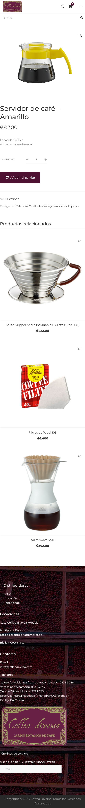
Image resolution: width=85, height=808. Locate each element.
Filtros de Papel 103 (42, 432)
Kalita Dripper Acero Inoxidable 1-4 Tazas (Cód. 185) (42, 325)
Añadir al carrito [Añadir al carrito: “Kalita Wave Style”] (79, 456)
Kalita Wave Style (42, 540)
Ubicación (10, 598)
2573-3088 (67, 682)
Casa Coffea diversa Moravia (19, 622)
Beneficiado (11, 602)
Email (4, 662)
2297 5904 (39, 691)
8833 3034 (38, 687)
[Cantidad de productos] (36, 159)
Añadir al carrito (22, 178)
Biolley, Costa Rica (12, 642)
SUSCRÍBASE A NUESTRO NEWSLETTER (27, 762)
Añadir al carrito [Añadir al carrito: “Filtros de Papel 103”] (79, 349)
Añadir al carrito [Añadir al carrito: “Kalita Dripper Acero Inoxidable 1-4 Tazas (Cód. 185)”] (79, 241)
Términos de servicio (14, 753)
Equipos (73, 206)
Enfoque (9, 594)
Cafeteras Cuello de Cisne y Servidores (41, 206)
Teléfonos (6, 674)
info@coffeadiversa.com (16, 667)
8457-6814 (17, 700)
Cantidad (7, 159)
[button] (80, 35)
